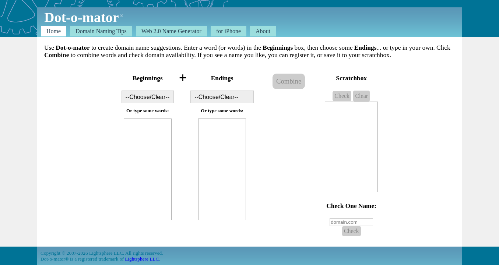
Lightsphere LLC (142, 259)
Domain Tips (101, 31)
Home (53, 31)
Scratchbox (351, 78)
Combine (288, 81)
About (263, 31)
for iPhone (228, 31)
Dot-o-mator (81, 17)
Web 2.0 (171, 31)
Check (341, 96)
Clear (361, 96)
